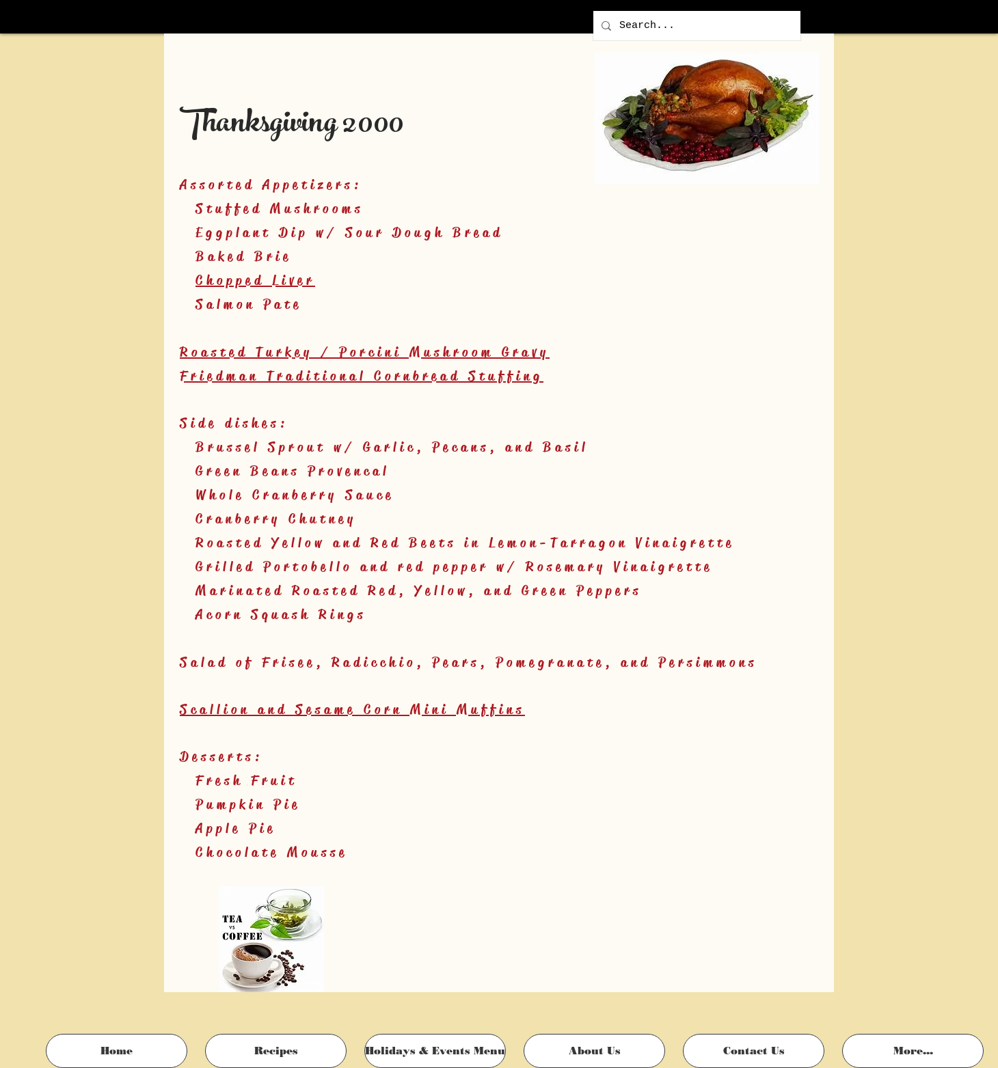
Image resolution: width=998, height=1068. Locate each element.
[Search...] (695, 25)
